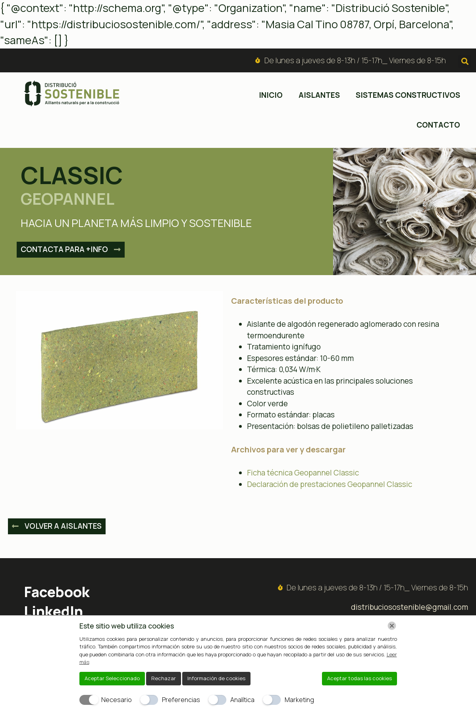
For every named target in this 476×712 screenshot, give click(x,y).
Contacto (438, 125)
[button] (464, 61)
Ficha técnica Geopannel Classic (303, 473)
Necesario (116, 699)
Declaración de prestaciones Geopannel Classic (329, 484)
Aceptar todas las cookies (359, 678)
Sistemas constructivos (408, 95)
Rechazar (163, 678)
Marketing (299, 699)
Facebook (57, 591)
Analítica (242, 699)
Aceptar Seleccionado (112, 678)
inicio (271, 95)
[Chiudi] (392, 626)
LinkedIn (53, 611)
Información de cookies (216, 678)
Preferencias (181, 699)
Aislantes (319, 95)
